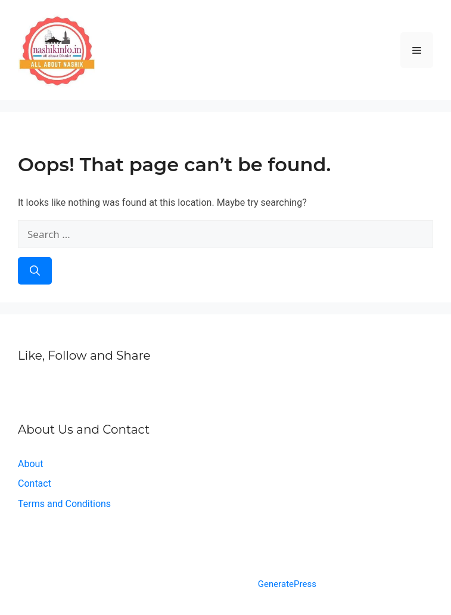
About (30, 463)
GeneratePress (287, 584)
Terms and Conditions (64, 503)
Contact (34, 483)
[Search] (35, 271)
